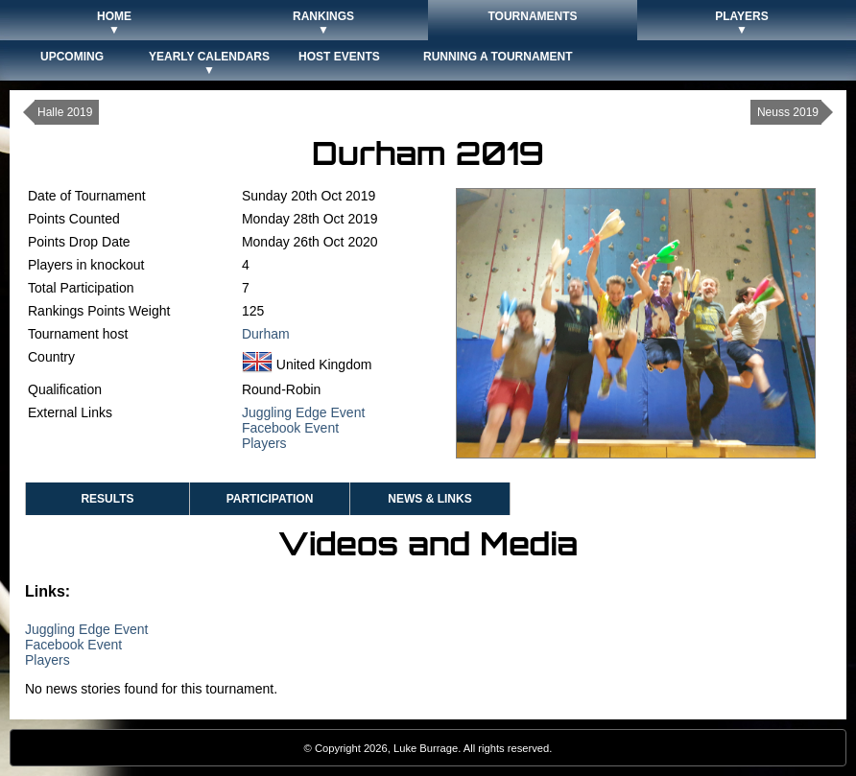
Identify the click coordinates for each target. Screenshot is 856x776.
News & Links (429, 499)
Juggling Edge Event (303, 412)
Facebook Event (290, 427)
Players (264, 443)
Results (107, 499)
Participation (270, 499)
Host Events (339, 56)
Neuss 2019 (788, 112)
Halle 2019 (64, 112)
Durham (266, 333)
